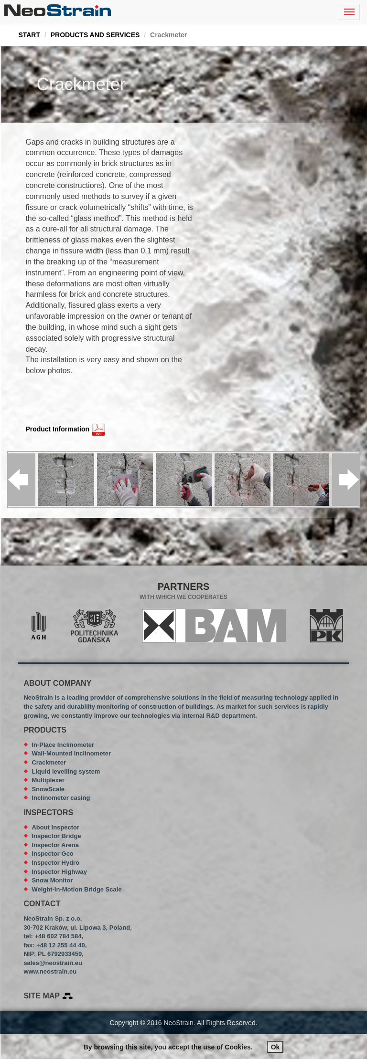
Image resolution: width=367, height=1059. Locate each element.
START (29, 35)
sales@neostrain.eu (52, 962)
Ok (275, 1047)
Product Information (57, 429)
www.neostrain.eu (49, 971)
